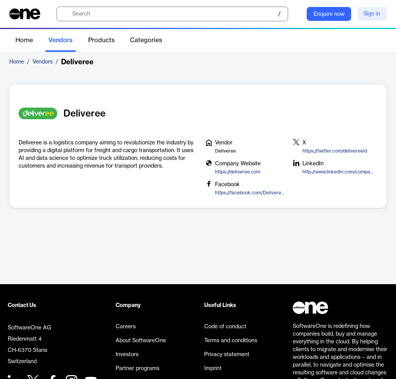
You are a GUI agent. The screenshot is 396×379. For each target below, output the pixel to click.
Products (101, 40)
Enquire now (329, 14)
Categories (146, 40)
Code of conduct (225, 326)
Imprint (213, 368)
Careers (126, 326)
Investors (127, 354)
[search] (172, 14)
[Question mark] (296, 14)
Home (24, 40)
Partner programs (137, 368)
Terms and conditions (230, 340)
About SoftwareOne (141, 340)
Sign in (372, 14)
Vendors (60, 40)
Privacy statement (226, 354)
